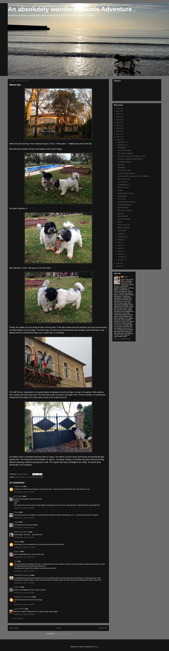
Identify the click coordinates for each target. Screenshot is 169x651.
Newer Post (14, 628)
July (119, 242)
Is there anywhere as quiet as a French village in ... (134, 176)
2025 (118, 111)
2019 (118, 128)
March (120, 254)
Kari (15, 561)
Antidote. (120, 190)
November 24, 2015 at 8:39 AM (24, 508)
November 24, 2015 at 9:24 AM (24, 537)
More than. (121, 213)
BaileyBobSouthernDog (22, 575)
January (121, 260)
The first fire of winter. (125, 170)
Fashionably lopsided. (125, 205)
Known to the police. (124, 219)
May (119, 248)
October (121, 234)
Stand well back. (123, 216)
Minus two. (121, 165)
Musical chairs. (122, 196)
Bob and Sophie (20, 477)
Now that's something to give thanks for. (130, 159)
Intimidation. (121, 167)
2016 (118, 137)
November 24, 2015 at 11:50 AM (24, 557)
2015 (118, 140)
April (119, 251)
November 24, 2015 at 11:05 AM (24, 547)
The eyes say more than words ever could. (131, 156)
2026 (118, 108)
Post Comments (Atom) (62, 633)
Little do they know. (124, 179)
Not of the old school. (124, 150)
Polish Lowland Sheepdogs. (35, 477)
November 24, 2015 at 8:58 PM (24, 614)
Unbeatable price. (123, 185)
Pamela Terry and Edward (23, 597)
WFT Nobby (18, 496)
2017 (118, 134)
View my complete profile (122, 339)
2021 (118, 122)
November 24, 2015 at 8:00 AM (24, 492)
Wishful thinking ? (123, 207)
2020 (118, 125)
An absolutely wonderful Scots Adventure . (71, 9)
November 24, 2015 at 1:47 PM (24, 571)
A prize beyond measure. (126, 193)
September (121, 237)
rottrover (17, 587)
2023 (118, 117)
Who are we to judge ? (125, 210)
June (120, 245)
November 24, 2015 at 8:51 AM (24, 518)
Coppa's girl (18, 486)
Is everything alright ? (125, 162)
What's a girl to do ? (124, 225)
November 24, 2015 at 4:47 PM (24, 593)
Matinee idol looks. (124, 227)
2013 (118, 266)
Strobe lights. (122, 147)
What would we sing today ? (127, 202)
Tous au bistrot (122, 182)
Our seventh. (122, 199)
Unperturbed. (122, 230)
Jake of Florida (19, 609)
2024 (118, 114)
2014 (118, 263)
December (121, 142)
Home (58, 628)
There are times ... (124, 187)
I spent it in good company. (126, 173)
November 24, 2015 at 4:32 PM (24, 583)
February (121, 257)
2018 (118, 131)
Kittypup (17, 542)
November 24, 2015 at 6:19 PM (24, 604)
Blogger (95, 647)
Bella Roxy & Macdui (21, 532)
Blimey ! (120, 222)
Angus (16, 512)
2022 (118, 120)
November (121, 145)
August (120, 240)
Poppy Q (17, 551)
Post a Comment (17, 618)
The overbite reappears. (125, 153)
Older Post (103, 628)
